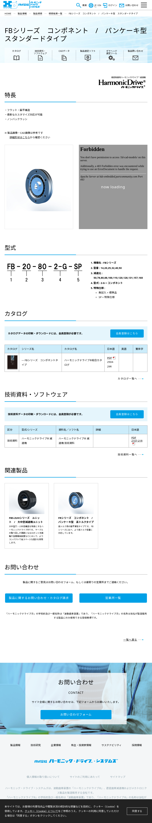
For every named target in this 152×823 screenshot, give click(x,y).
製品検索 (37, 13)
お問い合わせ (131, 5)
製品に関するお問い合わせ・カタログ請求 (39, 598)
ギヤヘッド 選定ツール (111, 52)
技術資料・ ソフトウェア (40, 52)
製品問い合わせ (135, 50)
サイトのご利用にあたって (85, 776)
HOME (8, 13)
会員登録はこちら (127, 333)
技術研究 (36, 745)
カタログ (16, 50)
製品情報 (22, 13)
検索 (84, 5)
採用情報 (137, 745)
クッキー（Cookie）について (41, 811)
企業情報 (56, 745)
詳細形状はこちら (20, 137)
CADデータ (64, 50)
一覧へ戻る (130, 639)
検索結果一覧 (55, 13)
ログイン (112, 5)
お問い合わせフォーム (76, 714)
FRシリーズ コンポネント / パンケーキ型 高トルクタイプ (76, 520)
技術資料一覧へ (127, 454)
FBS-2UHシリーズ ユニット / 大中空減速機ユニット (26, 520)
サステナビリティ (112, 745)
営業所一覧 (113, 598)
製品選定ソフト (88, 50)
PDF (109, 357)
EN (99, 5)
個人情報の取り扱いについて (43, 776)
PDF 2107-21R (137, 439)
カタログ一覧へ (127, 378)
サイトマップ (117, 776)
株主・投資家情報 (81, 745)
